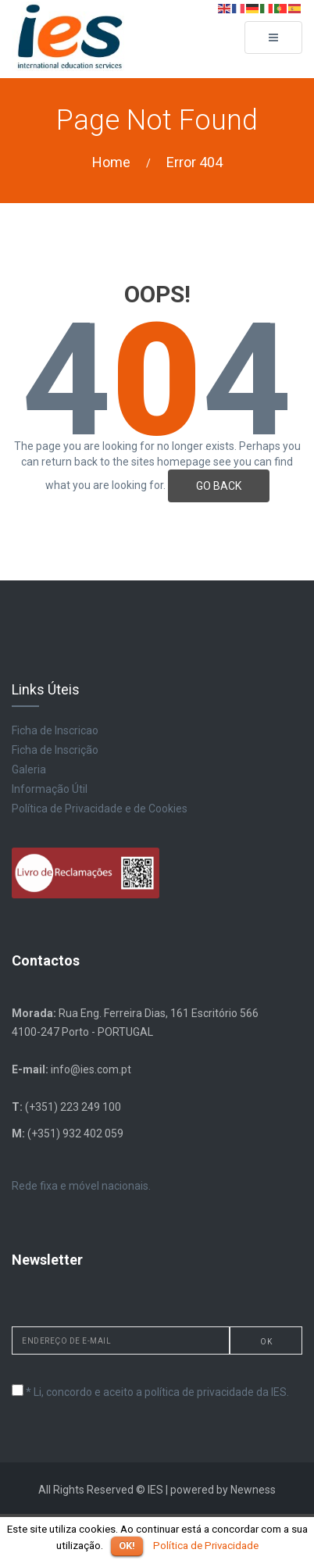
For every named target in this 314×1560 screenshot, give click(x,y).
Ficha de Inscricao (55, 730)
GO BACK (218, 486)
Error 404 (194, 162)
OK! (127, 1545)
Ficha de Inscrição (55, 750)
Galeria (29, 769)
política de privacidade (199, 1392)
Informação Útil (49, 789)
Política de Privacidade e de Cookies (99, 808)
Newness (253, 1489)
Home (111, 162)
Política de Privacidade (206, 1545)
